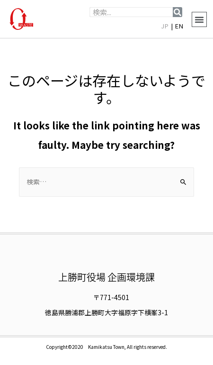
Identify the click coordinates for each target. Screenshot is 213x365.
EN (179, 25)
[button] (199, 19)
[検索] (177, 12)
